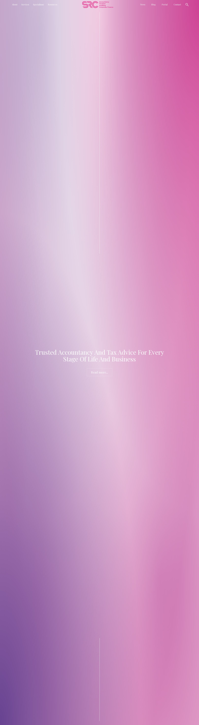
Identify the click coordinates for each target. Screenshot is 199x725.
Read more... (99, 372)
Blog (153, 4)
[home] (98, 4)
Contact (177, 4)
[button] (14, 4)
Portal (165, 4)
